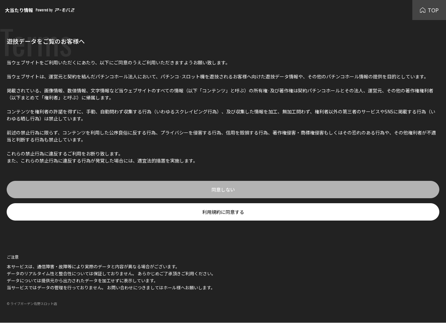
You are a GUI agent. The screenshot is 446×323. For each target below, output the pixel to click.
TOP (429, 10)
